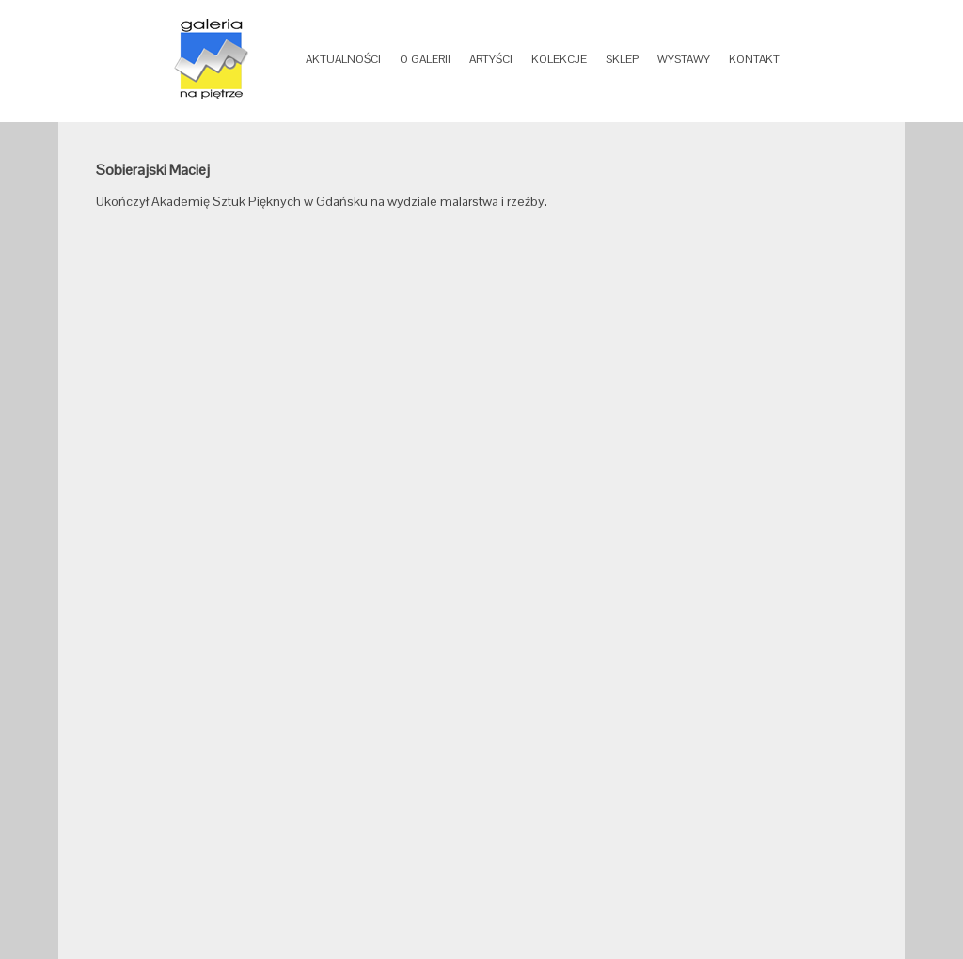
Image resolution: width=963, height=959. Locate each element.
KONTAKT (754, 59)
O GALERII (425, 59)
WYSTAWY (683, 59)
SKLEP (622, 59)
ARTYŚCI (491, 59)
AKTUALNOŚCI (343, 59)
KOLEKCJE (559, 59)
